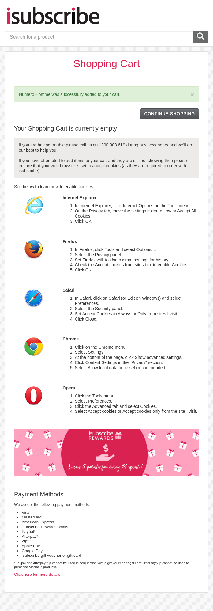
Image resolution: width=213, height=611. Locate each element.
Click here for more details (37, 574)
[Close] (192, 94)
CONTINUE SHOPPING (169, 113)
